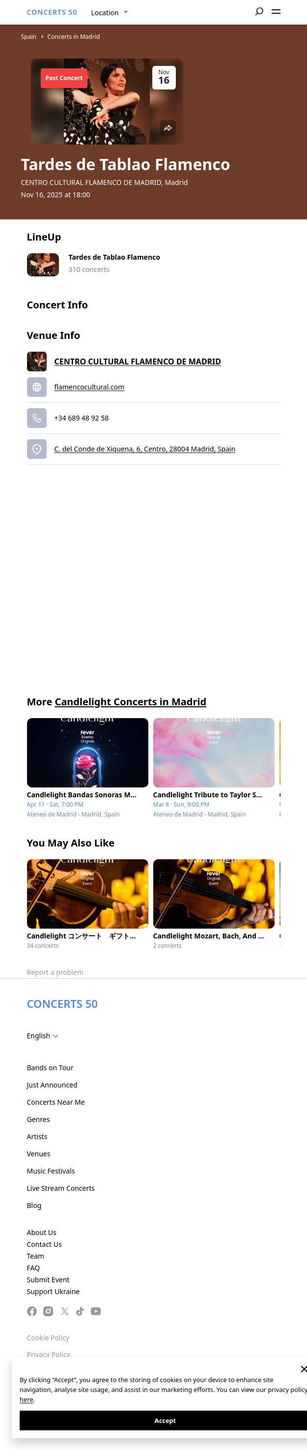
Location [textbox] (105, 12)
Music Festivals (51, 1171)
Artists (37, 1136)
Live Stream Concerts (61, 1188)
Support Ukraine (53, 1291)
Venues (39, 1153)
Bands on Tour (50, 1067)
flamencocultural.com (90, 387)
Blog (34, 1205)
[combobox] (110, 13)
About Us (41, 1232)
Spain (28, 36)
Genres (38, 1119)
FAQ (33, 1267)
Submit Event (48, 1279)
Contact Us (44, 1244)
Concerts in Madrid (73, 36)
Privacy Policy (48, 1354)
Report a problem (55, 972)
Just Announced (52, 1084)
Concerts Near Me (56, 1102)
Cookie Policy (48, 1337)
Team (36, 1256)
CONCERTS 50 (52, 12)
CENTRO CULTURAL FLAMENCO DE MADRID (138, 361)
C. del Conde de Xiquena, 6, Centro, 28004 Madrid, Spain (145, 448)
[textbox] (45, 1036)
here (26, 1399)
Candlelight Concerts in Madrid (131, 701)
